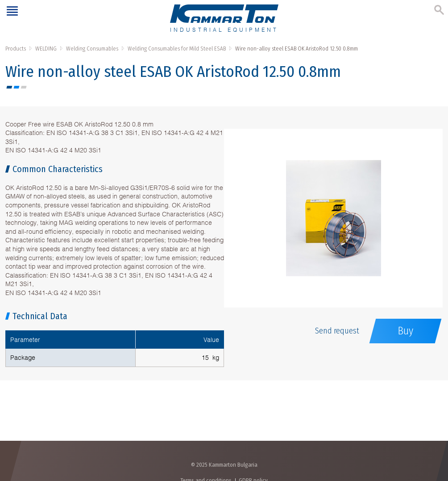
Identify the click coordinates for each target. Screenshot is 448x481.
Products (15, 48)
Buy (405, 331)
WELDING (46, 48)
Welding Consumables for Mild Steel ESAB (177, 48)
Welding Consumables (92, 48)
